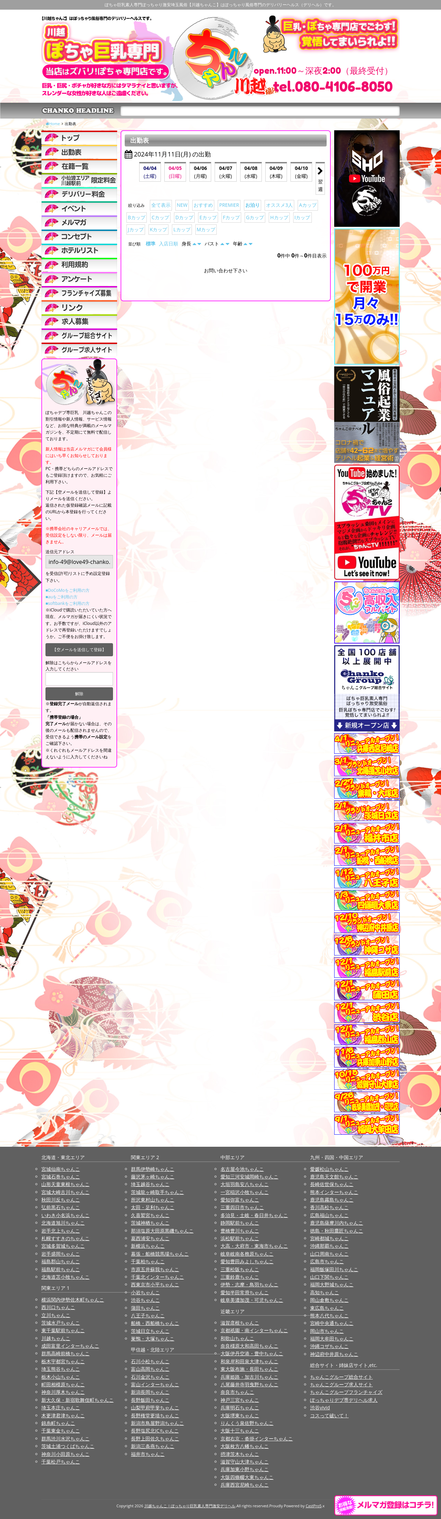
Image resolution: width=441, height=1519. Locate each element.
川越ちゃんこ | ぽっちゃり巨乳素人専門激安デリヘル (190, 1505)
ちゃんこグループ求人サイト (341, 1384)
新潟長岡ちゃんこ (150, 1392)
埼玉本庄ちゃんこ (60, 1407)
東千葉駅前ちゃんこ (63, 1330)
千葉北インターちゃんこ (157, 1277)
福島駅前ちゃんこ (60, 1269)
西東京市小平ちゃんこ (155, 1284)
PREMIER (229, 205)
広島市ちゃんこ (327, 1261)
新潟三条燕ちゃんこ (152, 1446)
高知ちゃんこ (324, 1292)
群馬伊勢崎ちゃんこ (152, 1169)
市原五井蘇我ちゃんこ (155, 1269)
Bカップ (136, 217)
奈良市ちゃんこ (237, 1392)
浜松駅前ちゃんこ (239, 1238)
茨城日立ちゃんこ (150, 1331)
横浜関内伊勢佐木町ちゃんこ (72, 1299)
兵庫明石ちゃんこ (239, 1407)
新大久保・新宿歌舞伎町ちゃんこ (77, 1400)
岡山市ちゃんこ (327, 1331)
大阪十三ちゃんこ (239, 1430)
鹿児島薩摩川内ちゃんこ (336, 1222)
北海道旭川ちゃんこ (63, 1222)
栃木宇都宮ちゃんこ (63, 1361)
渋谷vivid (320, 1407)
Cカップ (160, 217)
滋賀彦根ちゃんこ (239, 1322)
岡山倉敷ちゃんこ (329, 1300)
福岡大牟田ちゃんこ (331, 1338)
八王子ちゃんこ (148, 1315)
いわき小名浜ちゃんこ (65, 1215)
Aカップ (308, 205)
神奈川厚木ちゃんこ (63, 1392)
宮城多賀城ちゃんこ (63, 1246)
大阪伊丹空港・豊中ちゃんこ (251, 1353)
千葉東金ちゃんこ (60, 1430)
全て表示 (161, 205)
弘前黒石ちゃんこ (60, 1207)
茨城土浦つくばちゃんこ (67, 1446)
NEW (182, 205)
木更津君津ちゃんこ (63, 1415)
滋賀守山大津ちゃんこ (244, 1461)
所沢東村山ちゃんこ (152, 1199)
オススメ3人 (279, 205)
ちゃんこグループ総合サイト (341, 1377)
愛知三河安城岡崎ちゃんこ (249, 1176)
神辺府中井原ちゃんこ (334, 1354)
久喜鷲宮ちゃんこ (150, 1215)
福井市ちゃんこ (148, 1454)
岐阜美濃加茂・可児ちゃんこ (251, 1300)
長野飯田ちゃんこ (150, 1400)
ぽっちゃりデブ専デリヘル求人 (344, 1400)
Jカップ (136, 229)
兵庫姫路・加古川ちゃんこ (249, 1377)
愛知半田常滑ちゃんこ (244, 1292)
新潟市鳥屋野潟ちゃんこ (157, 1423)
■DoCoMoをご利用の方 (67, 590)
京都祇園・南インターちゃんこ (254, 1330)
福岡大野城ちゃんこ (331, 1284)
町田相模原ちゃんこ (63, 1384)
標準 (150, 243)
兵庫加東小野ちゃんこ (244, 1469)
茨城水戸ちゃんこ (60, 1322)
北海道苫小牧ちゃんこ (65, 1277)
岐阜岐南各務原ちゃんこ (247, 1253)
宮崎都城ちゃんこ (329, 1238)
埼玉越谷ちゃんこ (150, 1184)
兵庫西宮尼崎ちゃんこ (244, 1484)
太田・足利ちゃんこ (152, 1207)
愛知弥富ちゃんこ (239, 1199)
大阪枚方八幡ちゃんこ (244, 1446)
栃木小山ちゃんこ (60, 1377)
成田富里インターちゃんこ (70, 1346)
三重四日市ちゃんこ (242, 1207)
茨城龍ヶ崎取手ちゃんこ (157, 1192)
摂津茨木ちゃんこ (239, 1454)
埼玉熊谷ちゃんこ (60, 1369)
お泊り (252, 205)
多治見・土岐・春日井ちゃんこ (254, 1215)
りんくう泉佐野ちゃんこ (247, 1423)
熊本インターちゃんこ (334, 1192)
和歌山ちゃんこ (237, 1338)
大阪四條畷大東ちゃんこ (247, 1477)
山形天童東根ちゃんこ (65, 1184)
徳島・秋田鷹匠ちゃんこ (336, 1230)
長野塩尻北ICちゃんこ (155, 1430)
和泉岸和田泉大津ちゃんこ (249, 1361)
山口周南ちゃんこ (329, 1253)
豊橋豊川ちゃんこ (239, 1230)
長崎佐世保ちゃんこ (331, 1184)
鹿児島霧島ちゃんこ (331, 1199)
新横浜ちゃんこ (148, 1246)
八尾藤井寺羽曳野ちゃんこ (249, 1384)
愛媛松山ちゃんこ (329, 1169)
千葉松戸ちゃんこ (60, 1461)
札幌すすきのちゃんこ (65, 1238)
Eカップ (208, 217)
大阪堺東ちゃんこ (239, 1415)
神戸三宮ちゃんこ (239, 1400)
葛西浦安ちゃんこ (150, 1238)
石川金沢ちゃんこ (150, 1377)
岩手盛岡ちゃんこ (60, 1253)
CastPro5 (313, 1505)
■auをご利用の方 (61, 597)
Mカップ (206, 229)
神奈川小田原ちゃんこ (65, 1454)
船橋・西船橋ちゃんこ (155, 1323)
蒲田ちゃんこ (145, 1308)
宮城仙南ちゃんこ (60, 1169)
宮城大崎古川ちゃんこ (65, 1192)
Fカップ (231, 217)
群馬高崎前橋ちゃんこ (65, 1353)
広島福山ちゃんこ (329, 1215)
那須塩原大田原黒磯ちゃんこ (162, 1230)
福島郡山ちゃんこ (60, 1261)
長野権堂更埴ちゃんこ (155, 1415)
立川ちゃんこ (55, 1315)
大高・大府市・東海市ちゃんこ (254, 1246)
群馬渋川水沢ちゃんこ (65, 1438)
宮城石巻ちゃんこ (60, 1176)
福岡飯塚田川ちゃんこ (334, 1269)
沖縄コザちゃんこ (329, 1346)
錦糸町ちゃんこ (58, 1423)
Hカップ (279, 217)
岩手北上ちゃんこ (60, 1230)
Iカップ (302, 217)
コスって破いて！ (329, 1415)
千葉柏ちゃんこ (148, 1261)
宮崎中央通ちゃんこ (331, 1323)
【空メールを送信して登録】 (79, 649)
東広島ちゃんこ (327, 1308)
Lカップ (181, 229)
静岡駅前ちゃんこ (239, 1222)
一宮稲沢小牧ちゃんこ (244, 1192)
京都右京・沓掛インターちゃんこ (256, 1438)
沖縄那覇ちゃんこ (329, 1246)
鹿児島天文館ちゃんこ (334, 1176)
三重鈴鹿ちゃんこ (239, 1277)
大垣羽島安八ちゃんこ (244, 1184)
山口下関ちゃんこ (329, 1277)
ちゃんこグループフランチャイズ (346, 1392)
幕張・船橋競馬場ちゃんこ (160, 1253)
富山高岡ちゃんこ (150, 1369)
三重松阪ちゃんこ (239, 1269)
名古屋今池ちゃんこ (242, 1169)
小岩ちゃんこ (145, 1292)
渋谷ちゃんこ (145, 1300)
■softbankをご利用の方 (67, 603)
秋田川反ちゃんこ (60, 1199)
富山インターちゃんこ (155, 1384)
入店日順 (168, 243)
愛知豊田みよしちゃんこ (247, 1261)
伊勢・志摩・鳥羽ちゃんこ (249, 1284)
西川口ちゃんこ (58, 1307)
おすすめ (203, 205)
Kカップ (158, 229)
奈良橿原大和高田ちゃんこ (249, 1346)
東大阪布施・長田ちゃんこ (249, 1369)
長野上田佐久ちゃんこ (155, 1438)
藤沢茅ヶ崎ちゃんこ (152, 1176)
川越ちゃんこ (55, 1338)
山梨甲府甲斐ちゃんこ (155, 1407)
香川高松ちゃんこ (329, 1207)
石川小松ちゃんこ (150, 1361)
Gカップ (255, 217)
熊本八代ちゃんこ (329, 1315)
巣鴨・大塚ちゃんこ (152, 1338)
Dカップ (184, 217)
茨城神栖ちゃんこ (150, 1222)
